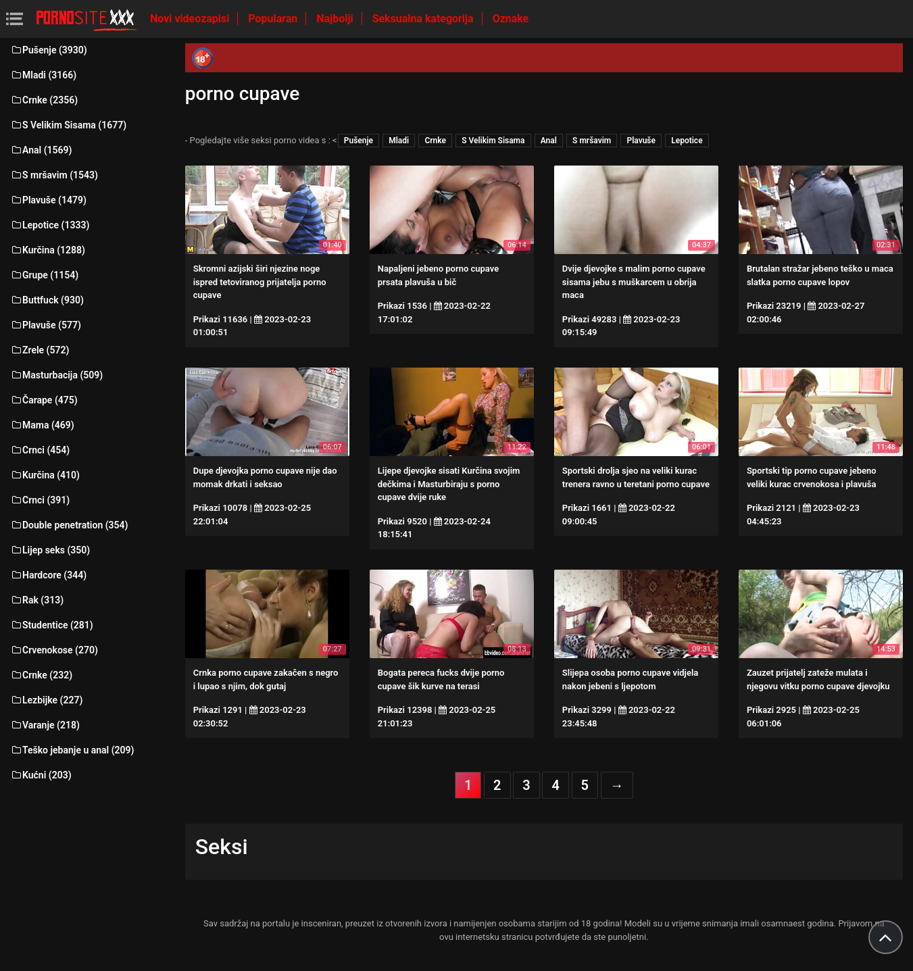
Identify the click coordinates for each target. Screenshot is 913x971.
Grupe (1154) (44, 275)
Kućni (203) (41, 775)
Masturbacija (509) (56, 375)
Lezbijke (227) (46, 700)
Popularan (274, 18)
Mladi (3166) (43, 75)
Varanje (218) (45, 725)
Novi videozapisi (191, 18)
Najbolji (335, 18)
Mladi (399, 140)
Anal (549, 140)
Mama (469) (42, 425)
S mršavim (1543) (54, 175)
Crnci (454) (40, 450)
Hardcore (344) (48, 575)
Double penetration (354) (69, 525)
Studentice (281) (51, 625)
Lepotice (686, 140)
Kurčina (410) (45, 475)
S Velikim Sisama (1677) (68, 125)
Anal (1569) (41, 150)
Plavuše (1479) (48, 200)
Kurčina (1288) (47, 250)
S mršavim (591, 140)
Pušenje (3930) (48, 50)
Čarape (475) (44, 400)
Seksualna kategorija (424, 18)
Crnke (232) (41, 675)
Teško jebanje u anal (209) (72, 750)
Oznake (511, 18)
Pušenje (358, 140)
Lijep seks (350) (50, 550)
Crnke (435, 140)
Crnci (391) (40, 500)
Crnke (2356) (44, 100)
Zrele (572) (39, 350)
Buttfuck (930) (47, 300)
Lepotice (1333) (49, 225)
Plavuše (641, 140)
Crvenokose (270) (54, 650)
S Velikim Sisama (493, 140)
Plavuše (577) (45, 325)
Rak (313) (37, 600)
